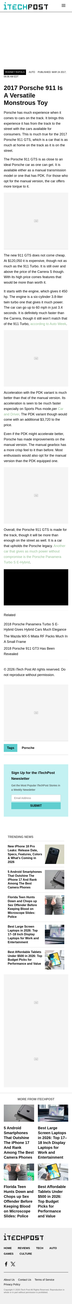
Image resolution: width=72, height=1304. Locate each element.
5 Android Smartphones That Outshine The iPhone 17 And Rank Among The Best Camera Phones (25, 879)
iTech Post (23, 669)
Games (8, 1253)
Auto (32, 72)
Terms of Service (44, 1279)
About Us (9, 1279)
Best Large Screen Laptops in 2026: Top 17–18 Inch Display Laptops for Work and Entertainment (23, 934)
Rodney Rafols (15, 72)
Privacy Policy (12, 1284)
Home (8, 1248)
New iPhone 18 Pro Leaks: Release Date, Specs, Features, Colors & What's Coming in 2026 (25, 854)
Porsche (28, 748)
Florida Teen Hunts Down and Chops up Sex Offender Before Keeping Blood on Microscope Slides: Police (19, 1201)
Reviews (24, 1248)
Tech (39, 1248)
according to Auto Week (48, 324)
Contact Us (24, 1279)
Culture (26, 1253)
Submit (36, 805)
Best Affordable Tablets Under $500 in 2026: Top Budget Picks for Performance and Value (52, 1201)
